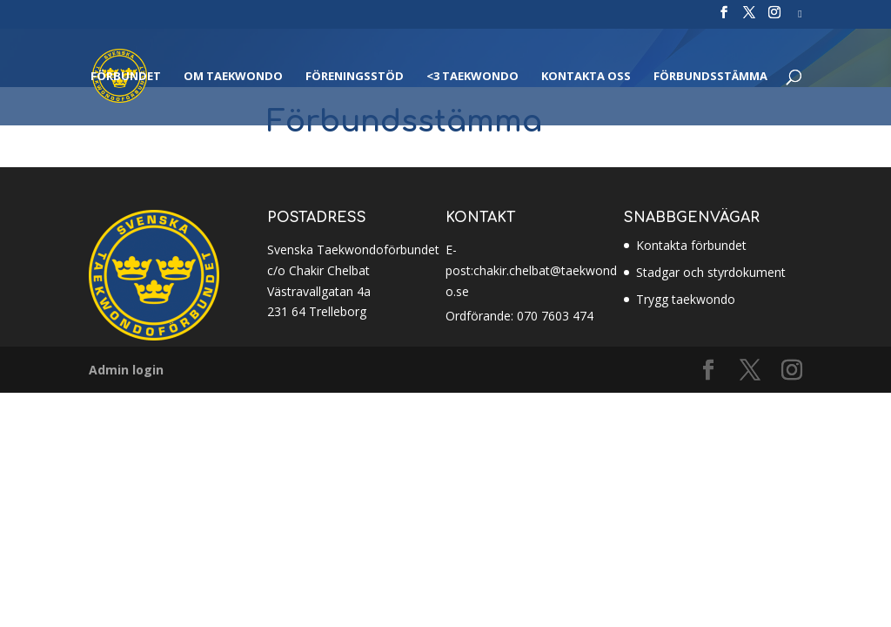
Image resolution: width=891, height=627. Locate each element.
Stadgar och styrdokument (711, 272)
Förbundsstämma (710, 77)
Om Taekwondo (233, 77)
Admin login (126, 369)
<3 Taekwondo (472, 77)
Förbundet (125, 77)
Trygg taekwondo (685, 299)
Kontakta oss (586, 77)
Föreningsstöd (354, 77)
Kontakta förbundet (691, 245)
